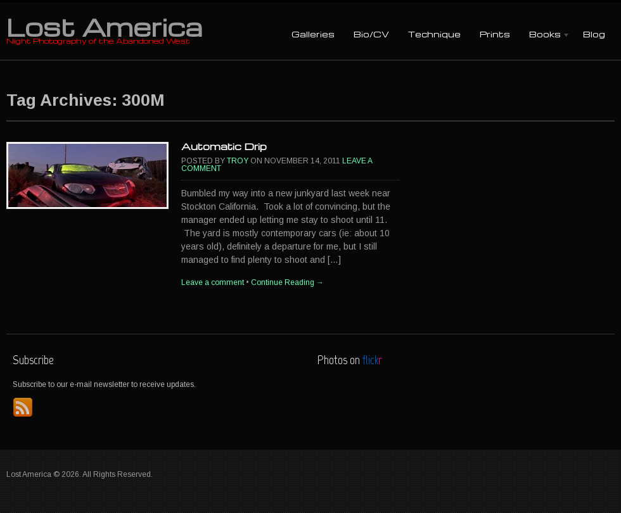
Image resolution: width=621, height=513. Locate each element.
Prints (495, 33)
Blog (594, 33)
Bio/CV (371, 33)
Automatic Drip (224, 146)
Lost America (104, 26)
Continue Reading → (287, 282)
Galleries (313, 33)
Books (545, 35)
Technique (434, 33)
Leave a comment (212, 282)
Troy (237, 160)
